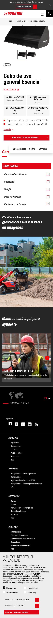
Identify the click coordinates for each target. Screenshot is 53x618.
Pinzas (13, 504)
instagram (22, 423)
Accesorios (14, 496)
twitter (15, 423)
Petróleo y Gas (16, 453)
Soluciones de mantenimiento (23, 538)
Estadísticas (33, 588)
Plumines (14, 514)
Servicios (13, 527)
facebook (9, 423)
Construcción (16, 446)
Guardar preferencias (22, 606)
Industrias (15, 449)
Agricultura (15, 443)
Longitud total (38, 113)
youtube (35, 423)
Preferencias (12, 592)
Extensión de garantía (19, 535)
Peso (15, 113)
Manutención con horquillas (22, 508)
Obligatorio (11, 588)
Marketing (32, 592)
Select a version (27, 7)
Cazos (13, 501)
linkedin (28, 423)
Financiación (16, 532)
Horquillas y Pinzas (18, 511)
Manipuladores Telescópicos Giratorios (26, 484)
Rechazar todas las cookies (22, 600)
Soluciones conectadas (20, 545)
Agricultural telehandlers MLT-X (23, 480)
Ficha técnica (10, 89)
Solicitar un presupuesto (30, 137)
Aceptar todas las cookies (22, 612)
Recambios (15, 542)
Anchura (38, 103)
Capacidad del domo (15, 100)
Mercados (13, 438)
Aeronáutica (15, 456)
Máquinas (13, 468)
